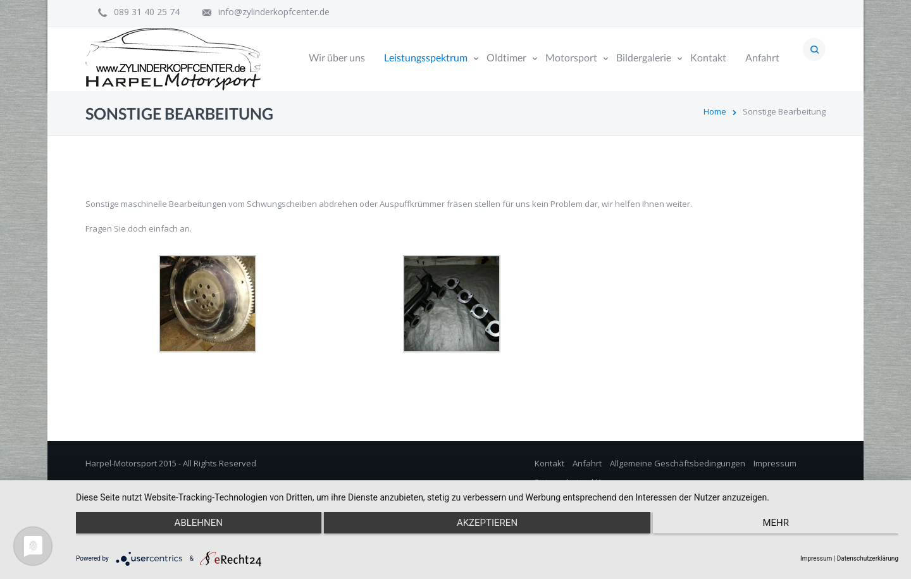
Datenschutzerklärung (867, 558)
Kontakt (549, 463)
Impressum (774, 463)
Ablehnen (199, 522)
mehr (775, 522)
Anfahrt (587, 463)
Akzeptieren (487, 522)
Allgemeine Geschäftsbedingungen (677, 463)
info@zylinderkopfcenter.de (274, 12)
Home (714, 111)
